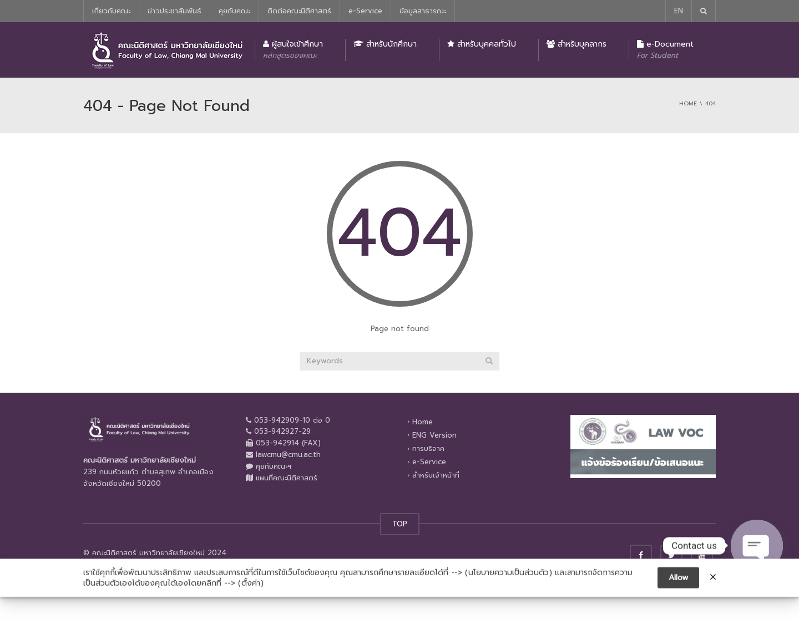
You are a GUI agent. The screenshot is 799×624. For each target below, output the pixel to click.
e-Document (665, 49)
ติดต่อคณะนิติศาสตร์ (299, 11)
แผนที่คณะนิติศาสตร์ (286, 478)
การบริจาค (428, 448)
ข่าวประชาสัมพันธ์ (174, 11)
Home (422, 421)
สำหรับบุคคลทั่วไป (481, 44)
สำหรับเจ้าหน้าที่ (435, 475)
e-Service (365, 11)
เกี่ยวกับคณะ (111, 11)
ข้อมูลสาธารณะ (423, 11)
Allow (678, 587)
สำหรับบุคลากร (576, 44)
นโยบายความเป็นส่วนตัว (508, 582)
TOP (399, 524)
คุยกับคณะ (234, 11)
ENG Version (434, 435)
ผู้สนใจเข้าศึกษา (293, 49)
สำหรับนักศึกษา (385, 44)
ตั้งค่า (250, 593)
